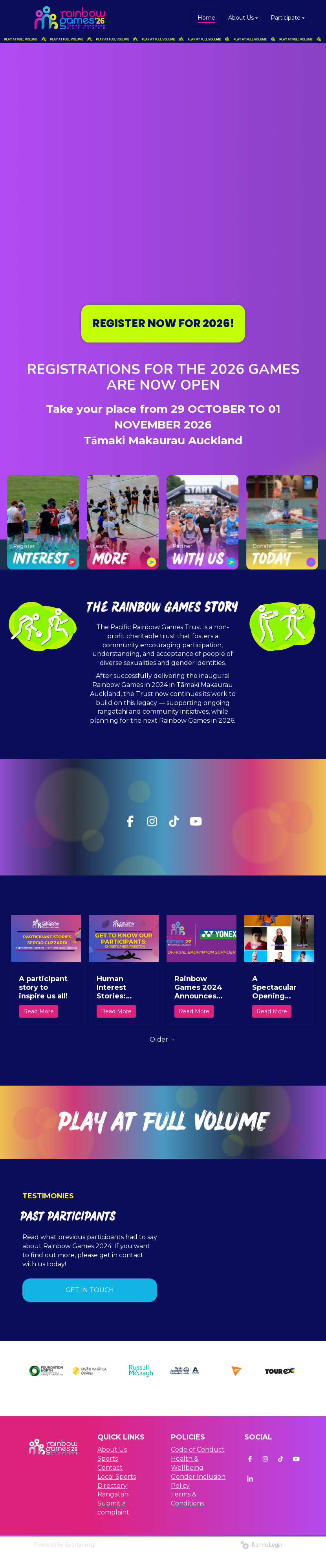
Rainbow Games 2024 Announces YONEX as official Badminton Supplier (198, 987)
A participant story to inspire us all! (43, 987)
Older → (163, 1039)
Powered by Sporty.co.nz (64, 1545)
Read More (38, 1011)
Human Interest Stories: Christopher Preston (119, 987)
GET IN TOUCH (90, 1290)
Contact (110, 1467)
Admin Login (261, 1545)
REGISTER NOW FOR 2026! (163, 323)
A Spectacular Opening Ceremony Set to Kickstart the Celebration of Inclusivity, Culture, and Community (277, 987)
